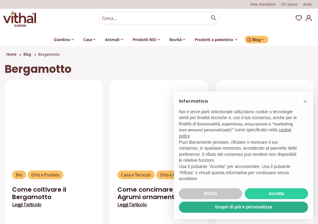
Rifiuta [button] (210, 193)
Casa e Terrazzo (136, 175)
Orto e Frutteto (45, 175)
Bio (19, 175)
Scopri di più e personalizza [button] (243, 206)
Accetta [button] (276, 193)
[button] (305, 101)
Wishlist (298, 18)
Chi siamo (289, 4)
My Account (308, 18)
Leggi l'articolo (26, 205)
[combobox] (159, 18)
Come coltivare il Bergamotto (39, 193)
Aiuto (307, 4)
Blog (27, 54)
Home (11, 54)
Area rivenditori (262, 4)
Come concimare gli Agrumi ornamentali (149, 193)
